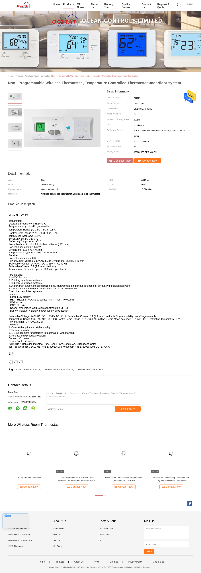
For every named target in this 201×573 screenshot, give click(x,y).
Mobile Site (158, 562)
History (56, 534)
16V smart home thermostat (29, 478)
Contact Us (146, 5)
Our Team (57, 546)
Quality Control (126, 5)
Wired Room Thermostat (19, 534)
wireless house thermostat (90, 369)
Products (68, 4)
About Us (94, 5)
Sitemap (113, 562)
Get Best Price (120, 160)
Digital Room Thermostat (19, 528)
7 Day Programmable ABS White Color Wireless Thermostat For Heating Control (76, 479)
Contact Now (147, 160)
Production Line (106, 528)
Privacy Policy (135, 562)
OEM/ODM (104, 534)
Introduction (58, 528)
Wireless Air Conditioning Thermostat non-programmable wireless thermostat (171, 479)
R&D (101, 540)
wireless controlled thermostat (59, 369)
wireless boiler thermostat (28, 369)
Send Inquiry (128, 408)
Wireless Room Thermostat (20, 540)
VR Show (80, 5)
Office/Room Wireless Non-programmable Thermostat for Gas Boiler (123, 479)
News (96, 562)
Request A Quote (163, 5)
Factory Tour (108, 5)
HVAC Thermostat (16, 546)
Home (56, 4)
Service (56, 540)
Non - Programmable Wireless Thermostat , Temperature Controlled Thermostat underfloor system (95, 76)
